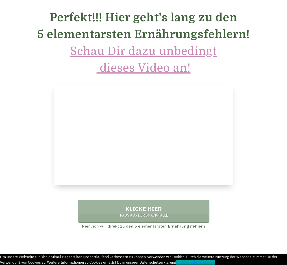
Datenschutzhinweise (197, 262)
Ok (178, 262)
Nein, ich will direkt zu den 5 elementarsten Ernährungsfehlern (143, 226)
